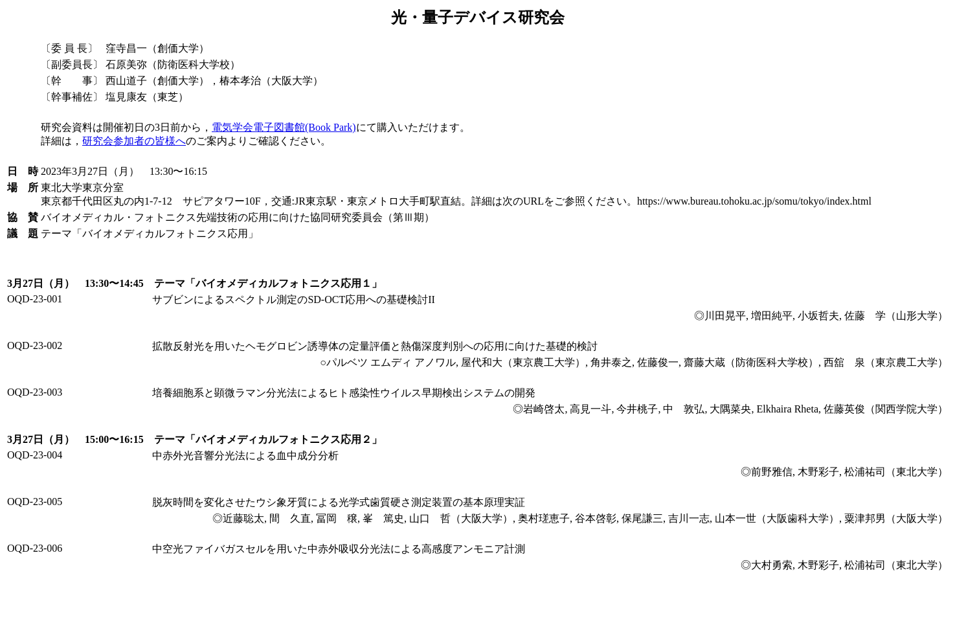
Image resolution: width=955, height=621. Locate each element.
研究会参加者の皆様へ (134, 140)
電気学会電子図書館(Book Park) (284, 127)
